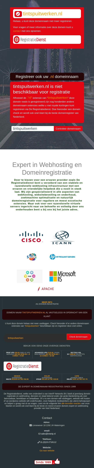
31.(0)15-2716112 (48, 442)
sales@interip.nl (48, 434)
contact (17, 31)
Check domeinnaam (78, 337)
